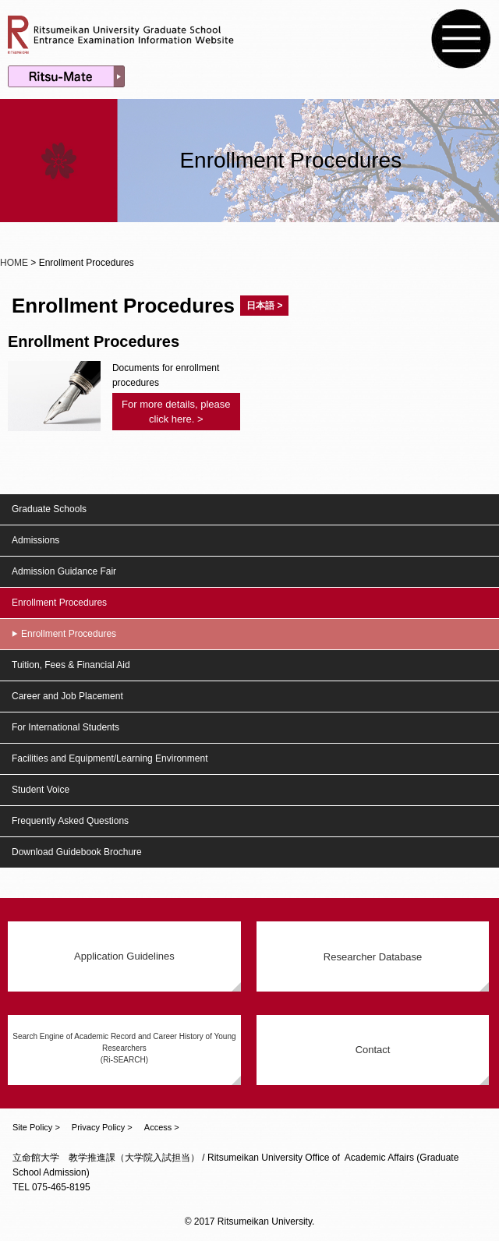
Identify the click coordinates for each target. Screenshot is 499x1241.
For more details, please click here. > (176, 411)
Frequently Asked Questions (70, 820)
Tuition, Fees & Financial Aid (71, 664)
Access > (161, 1127)
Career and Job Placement (67, 696)
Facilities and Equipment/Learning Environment (109, 758)
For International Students (65, 727)
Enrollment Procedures (59, 602)
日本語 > (264, 305)
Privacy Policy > (102, 1127)
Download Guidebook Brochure (77, 852)
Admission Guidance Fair (64, 571)
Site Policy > (36, 1127)
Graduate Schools (49, 509)
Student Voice (40, 789)
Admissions (35, 540)
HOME (14, 262)
